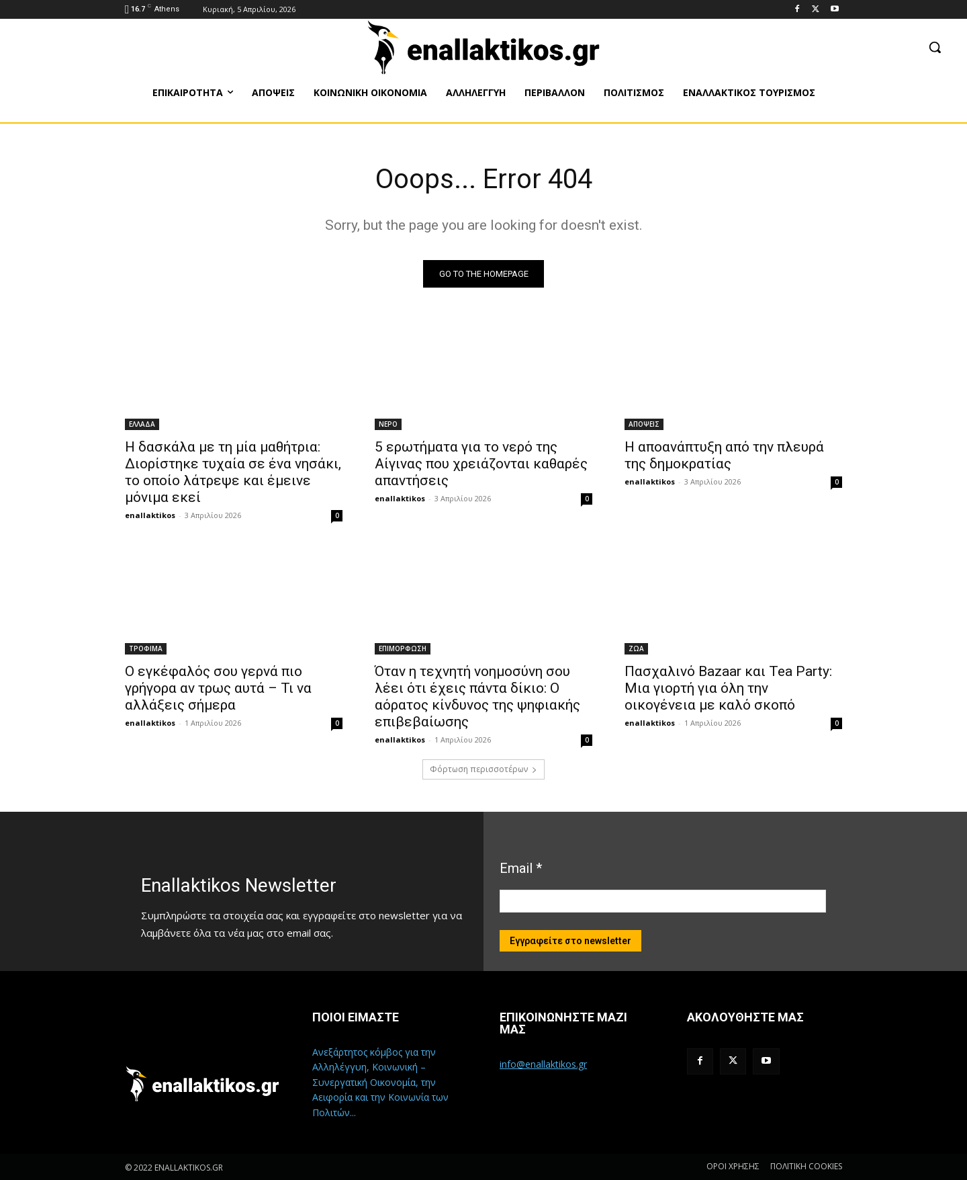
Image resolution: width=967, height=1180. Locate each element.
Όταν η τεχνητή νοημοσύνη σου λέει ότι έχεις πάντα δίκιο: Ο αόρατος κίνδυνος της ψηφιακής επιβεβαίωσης (477, 696)
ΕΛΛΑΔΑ (142, 424)
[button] (935, 47)
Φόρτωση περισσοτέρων (483, 769)
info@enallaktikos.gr (543, 1064)
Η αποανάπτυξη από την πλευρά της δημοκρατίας (724, 455)
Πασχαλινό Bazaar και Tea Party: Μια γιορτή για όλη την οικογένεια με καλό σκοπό (728, 688)
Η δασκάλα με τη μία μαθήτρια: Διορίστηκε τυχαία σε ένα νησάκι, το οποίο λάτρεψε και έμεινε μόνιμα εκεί (233, 472)
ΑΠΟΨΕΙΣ (644, 424)
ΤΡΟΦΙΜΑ (146, 648)
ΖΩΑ (636, 648)
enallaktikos (150, 515)
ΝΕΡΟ (388, 424)
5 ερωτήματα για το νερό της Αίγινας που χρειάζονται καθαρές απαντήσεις (481, 464)
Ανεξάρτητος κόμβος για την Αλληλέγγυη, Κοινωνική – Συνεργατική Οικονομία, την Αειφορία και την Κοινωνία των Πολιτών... (380, 1082)
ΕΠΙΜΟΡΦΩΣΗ (402, 648)
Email (521, 868)
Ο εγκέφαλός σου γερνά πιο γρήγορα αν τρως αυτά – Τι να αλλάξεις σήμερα (218, 688)
